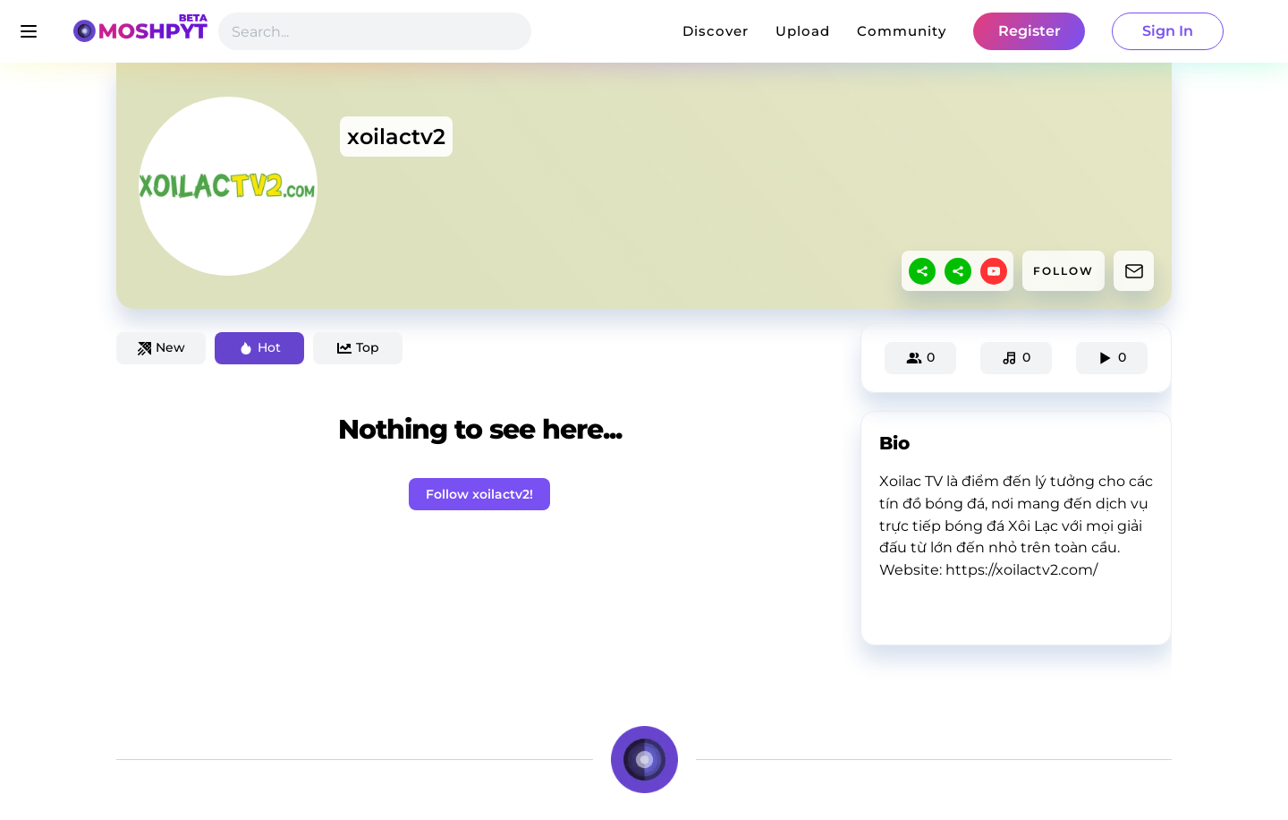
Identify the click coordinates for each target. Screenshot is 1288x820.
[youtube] (993, 271)
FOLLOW (1063, 271)
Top (358, 347)
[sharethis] (922, 271)
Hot (260, 347)
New (161, 347)
